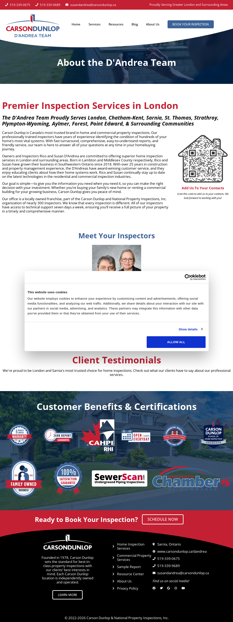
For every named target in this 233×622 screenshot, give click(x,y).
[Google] (169, 588)
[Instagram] (176, 588)
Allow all (176, 342)
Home (76, 24)
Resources (116, 24)
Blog (135, 24)
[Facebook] (155, 588)
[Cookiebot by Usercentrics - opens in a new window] (188, 277)
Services (94, 24)
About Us (152, 24)
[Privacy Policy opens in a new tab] (133, 588)
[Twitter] (162, 588)
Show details (188, 329)
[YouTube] (184, 588)
